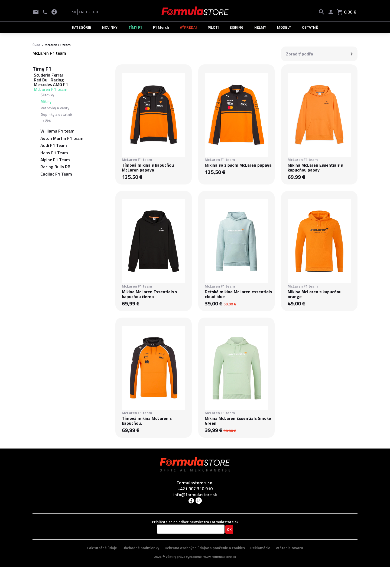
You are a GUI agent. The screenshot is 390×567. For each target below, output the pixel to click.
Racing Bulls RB (55, 166)
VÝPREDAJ (188, 27)
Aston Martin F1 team (61, 138)
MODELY (284, 27)
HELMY (260, 27)
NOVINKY (110, 27)
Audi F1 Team (53, 145)
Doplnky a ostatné (56, 114)
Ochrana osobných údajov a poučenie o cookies (205, 547)
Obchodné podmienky (140, 547)
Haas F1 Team (54, 152)
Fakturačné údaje (102, 547)
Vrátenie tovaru (289, 547)
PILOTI (213, 27)
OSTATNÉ (310, 27)
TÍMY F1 (135, 27)
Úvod (36, 44)
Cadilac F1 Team (56, 174)
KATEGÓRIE (81, 27)
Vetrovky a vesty (55, 108)
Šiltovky (47, 95)
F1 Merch (161, 27)
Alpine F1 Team (55, 159)
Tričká (46, 121)
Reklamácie (260, 547)
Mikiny (46, 101)
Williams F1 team (57, 131)
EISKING (236, 27)
